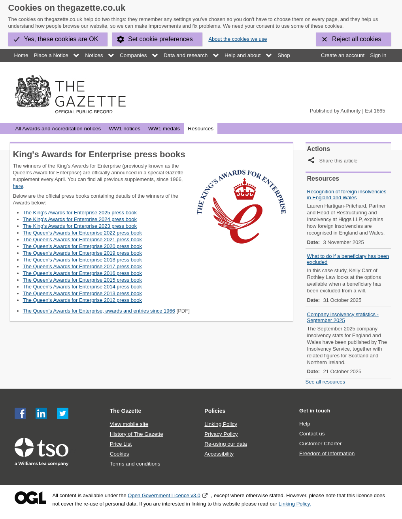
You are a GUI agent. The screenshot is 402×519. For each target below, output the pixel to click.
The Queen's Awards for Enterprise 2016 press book (82, 273)
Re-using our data (225, 444)
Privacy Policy (221, 434)
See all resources (325, 382)
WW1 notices (124, 129)
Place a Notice (51, 55)
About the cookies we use (237, 39)
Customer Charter (320, 443)
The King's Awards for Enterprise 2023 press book (80, 226)
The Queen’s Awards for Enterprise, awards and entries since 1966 (99, 311)
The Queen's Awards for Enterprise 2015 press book (82, 280)
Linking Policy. (295, 504)
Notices (94, 55)
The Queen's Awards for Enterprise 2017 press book (82, 266)
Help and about (243, 55)
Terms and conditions (135, 464)
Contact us (312, 434)
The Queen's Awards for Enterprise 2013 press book (82, 293)
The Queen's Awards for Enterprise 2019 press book (82, 253)
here (18, 186)
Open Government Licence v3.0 (164, 495)
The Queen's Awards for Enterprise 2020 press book (82, 246)
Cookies (119, 454)
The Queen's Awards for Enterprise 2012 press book (82, 300)
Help (304, 424)
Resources (200, 129)
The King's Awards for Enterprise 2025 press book (80, 213)
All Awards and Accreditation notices (58, 129)
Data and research (186, 55)
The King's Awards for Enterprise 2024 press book (80, 219)
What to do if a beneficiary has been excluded (348, 259)
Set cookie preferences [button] (160, 39)
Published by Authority (335, 111)
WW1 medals (164, 129)
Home (21, 55)
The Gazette (126, 411)
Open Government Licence (30, 497)
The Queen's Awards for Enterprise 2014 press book (82, 287)
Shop (283, 55)
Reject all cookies (356, 39)
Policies (214, 411)
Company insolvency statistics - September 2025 (343, 317)
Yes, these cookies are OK (61, 39)
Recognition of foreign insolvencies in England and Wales (347, 194)
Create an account (342, 55)
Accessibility (219, 454)
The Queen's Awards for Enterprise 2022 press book (82, 233)
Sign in (378, 55)
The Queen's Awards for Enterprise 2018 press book (82, 260)
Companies (133, 55)
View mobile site (129, 424)
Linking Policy (220, 424)
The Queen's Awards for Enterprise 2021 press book (82, 239)
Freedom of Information (327, 453)
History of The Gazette (136, 434)
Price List (121, 444)
